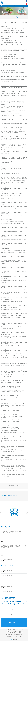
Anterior (2, 12)
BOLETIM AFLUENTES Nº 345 (6, 591)
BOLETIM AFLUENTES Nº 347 (6, 580)
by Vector (14, 639)
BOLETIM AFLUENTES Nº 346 (6, 586)
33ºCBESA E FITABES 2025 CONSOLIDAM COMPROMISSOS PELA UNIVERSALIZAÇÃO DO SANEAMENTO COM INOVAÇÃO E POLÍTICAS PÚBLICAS (14, 539)
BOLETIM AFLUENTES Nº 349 (6, 570)
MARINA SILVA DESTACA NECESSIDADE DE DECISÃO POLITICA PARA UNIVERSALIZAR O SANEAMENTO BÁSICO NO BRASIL (13, 553)
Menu (14, 5)
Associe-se (14, 485)
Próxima (25, 12)
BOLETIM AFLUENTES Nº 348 (6, 575)
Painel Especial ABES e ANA (7, 559)
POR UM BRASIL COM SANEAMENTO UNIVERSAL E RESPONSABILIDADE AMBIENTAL (11, 532)
